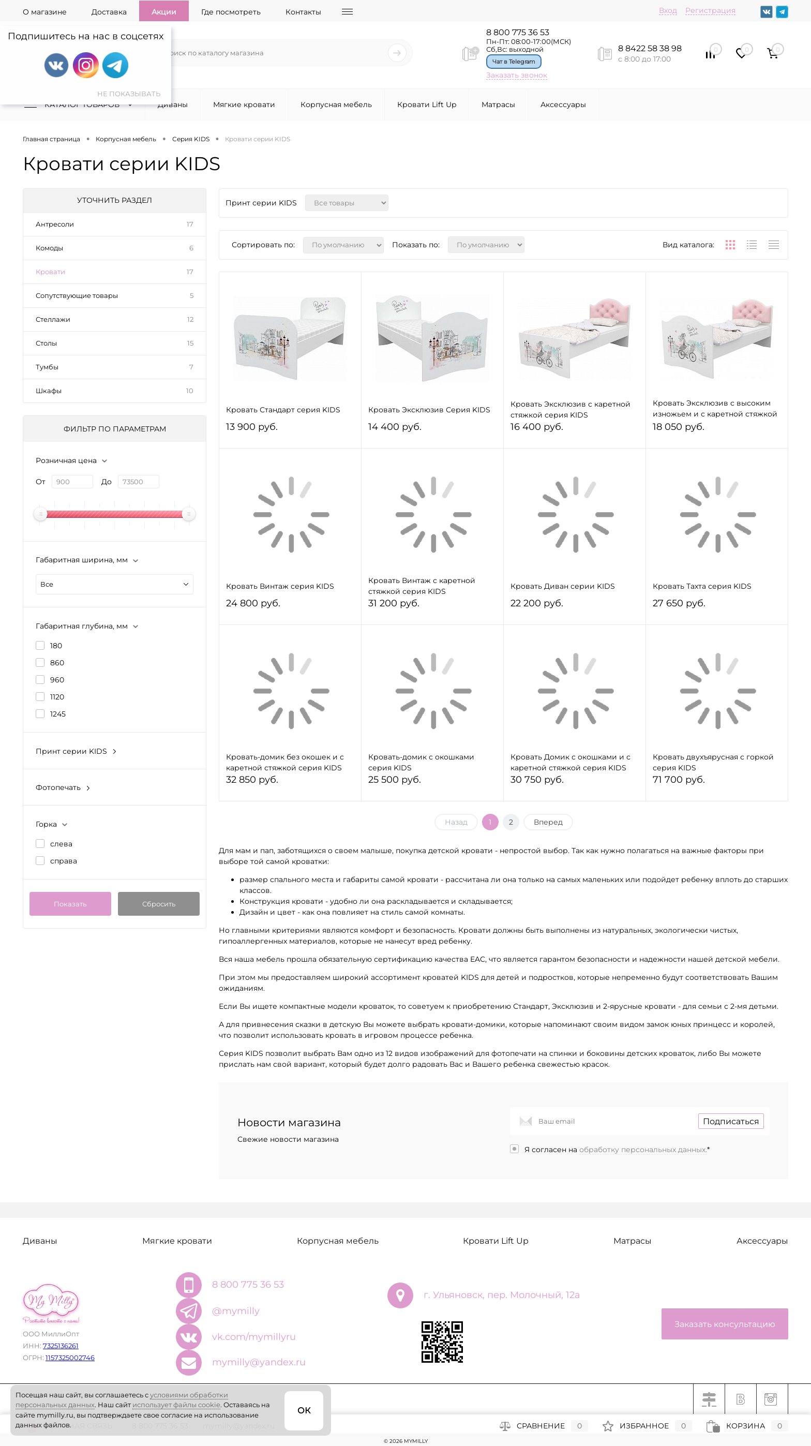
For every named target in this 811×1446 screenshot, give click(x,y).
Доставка (109, 12)
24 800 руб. (290, 607)
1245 (58, 714)
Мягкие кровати (244, 104)
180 (56, 645)
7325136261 (61, 1345)
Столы (46, 343)
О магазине (45, 12)
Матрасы (498, 104)
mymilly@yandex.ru (259, 1362)
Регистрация (710, 10)
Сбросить (158, 904)
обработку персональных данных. (643, 1149)
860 (57, 662)
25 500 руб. (432, 784)
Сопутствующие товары (77, 295)
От (41, 481)
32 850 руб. (290, 784)
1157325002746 (70, 1357)
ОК (303, 1410)
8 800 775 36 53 (517, 32)
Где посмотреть (231, 12)
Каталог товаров (81, 104)
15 (190, 343)
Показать (70, 904)
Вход (668, 10)
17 (190, 224)
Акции (164, 12)
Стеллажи (53, 319)
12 (190, 319)
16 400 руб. (574, 431)
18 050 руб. (717, 431)
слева (61, 843)
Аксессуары (563, 104)
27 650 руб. (717, 607)
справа (63, 861)
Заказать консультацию (724, 1324)
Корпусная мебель (336, 104)
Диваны (173, 104)
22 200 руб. (574, 607)
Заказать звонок (516, 75)
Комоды (49, 248)
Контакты (303, 12)
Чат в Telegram (513, 61)
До (106, 481)
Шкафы (49, 390)
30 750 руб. (574, 784)
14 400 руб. (432, 431)
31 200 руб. (432, 607)
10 (189, 390)
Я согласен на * (617, 1149)
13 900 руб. (290, 431)
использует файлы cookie (176, 1404)
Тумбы (47, 367)
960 (57, 679)
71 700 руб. (717, 784)
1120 (57, 697)
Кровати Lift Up (426, 104)
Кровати (50, 271)
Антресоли (55, 224)
